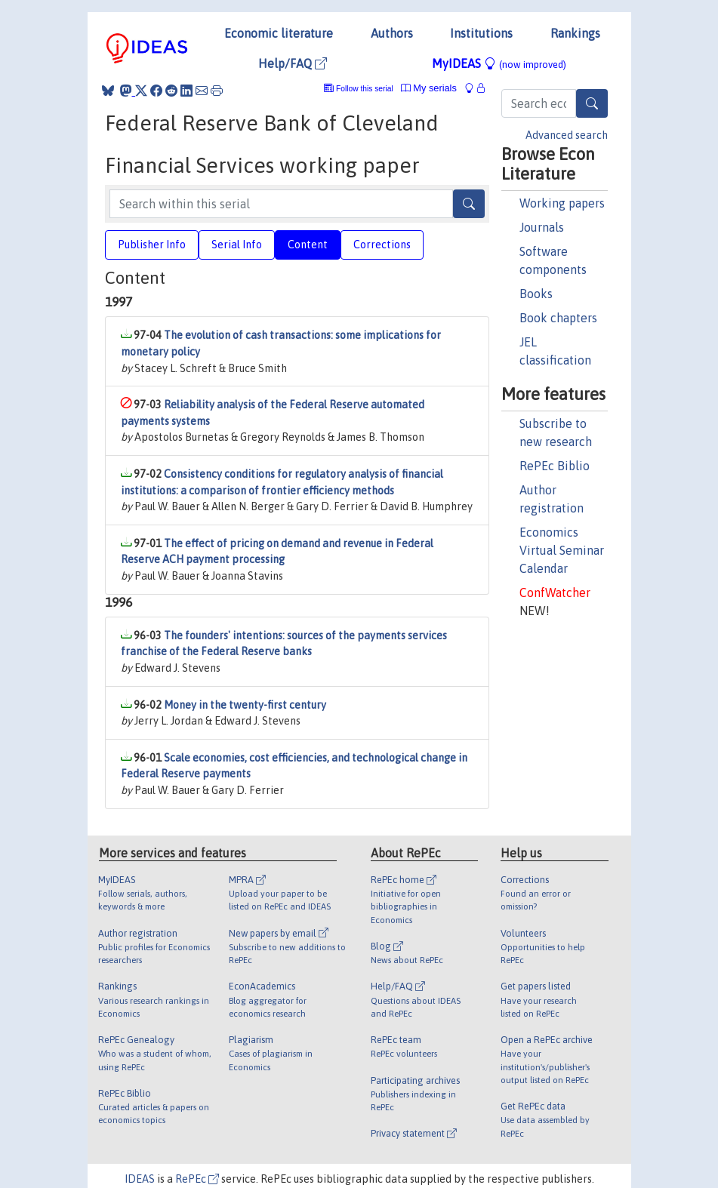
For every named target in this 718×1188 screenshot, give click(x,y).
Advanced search (566, 135)
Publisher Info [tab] (152, 245)
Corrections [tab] (382, 245)
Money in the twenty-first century (245, 705)
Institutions (481, 33)
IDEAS (140, 1179)
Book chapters (558, 318)
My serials (429, 88)
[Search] (592, 103)
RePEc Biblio (554, 465)
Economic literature (278, 33)
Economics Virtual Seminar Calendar (561, 550)
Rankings (575, 33)
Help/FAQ (292, 63)
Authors (392, 33)
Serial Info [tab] (236, 245)
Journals (541, 227)
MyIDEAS (499, 63)
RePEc (197, 1179)
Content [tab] (308, 245)
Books (536, 293)
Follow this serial (364, 89)
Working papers (562, 203)
